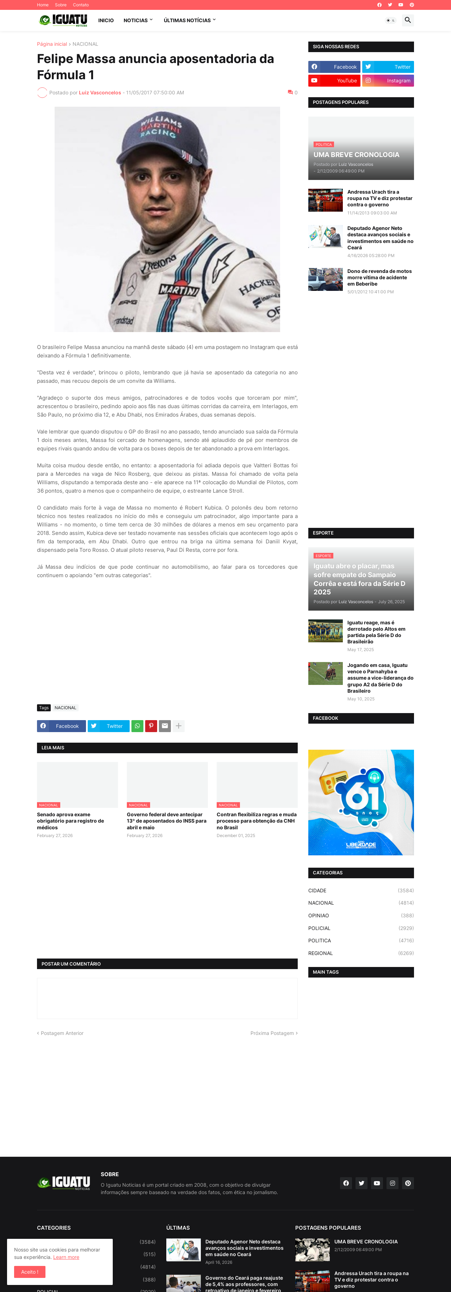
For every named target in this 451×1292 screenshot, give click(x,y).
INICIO (106, 20)
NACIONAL (85, 44)
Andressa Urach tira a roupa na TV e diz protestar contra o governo (380, 198)
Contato (81, 4)
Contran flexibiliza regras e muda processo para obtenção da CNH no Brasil (257, 820)
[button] (391, 20)
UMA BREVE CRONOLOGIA (366, 1241)
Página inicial (52, 44)
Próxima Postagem (272, 1033)
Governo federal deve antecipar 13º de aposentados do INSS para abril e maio (166, 820)
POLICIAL (361, 928)
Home (43, 4)
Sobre (61, 4)
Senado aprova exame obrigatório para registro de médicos (70, 820)
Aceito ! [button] (29, 1272)
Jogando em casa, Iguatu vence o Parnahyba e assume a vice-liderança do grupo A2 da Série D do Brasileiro (380, 678)
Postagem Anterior (62, 1033)
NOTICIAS (136, 20)
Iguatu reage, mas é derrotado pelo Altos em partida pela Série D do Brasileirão (376, 632)
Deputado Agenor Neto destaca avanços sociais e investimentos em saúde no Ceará (380, 237)
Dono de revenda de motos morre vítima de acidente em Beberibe (379, 277)
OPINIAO (361, 915)
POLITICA (361, 940)
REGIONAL (361, 953)
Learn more (66, 1257)
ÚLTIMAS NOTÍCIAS (187, 20)
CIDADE (361, 890)
